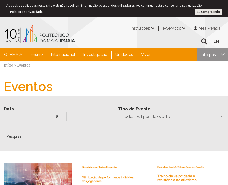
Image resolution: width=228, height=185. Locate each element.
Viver (146, 54)
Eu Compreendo (208, 12)
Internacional (63, 54)
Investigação (95, 54)
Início (8, 65)
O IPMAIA (13, 54)
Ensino (36, 54)
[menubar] (77, 54)
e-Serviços (174, 28)
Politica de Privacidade (26, 12)
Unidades (124, 54)
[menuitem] (13, 54)
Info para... (213, 54)
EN (216, 41)
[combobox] (171, 116)
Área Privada (207, 28)
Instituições (143, 28)
